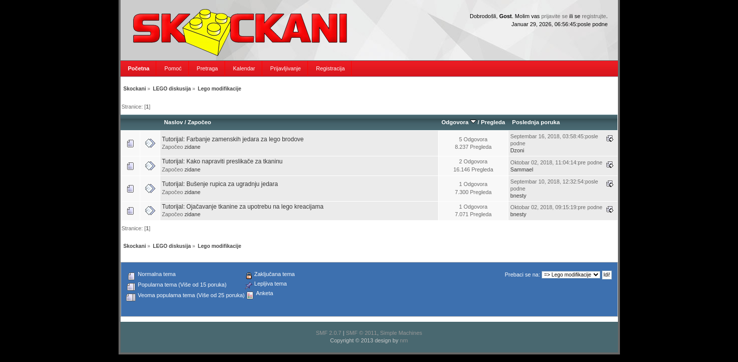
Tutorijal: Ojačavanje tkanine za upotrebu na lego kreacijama (243, 206)
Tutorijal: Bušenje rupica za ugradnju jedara (220, 184)
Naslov (173, 122)
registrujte (594, 16)
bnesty (518, 196)
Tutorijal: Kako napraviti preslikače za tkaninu (222, 161)
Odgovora (459, 122)
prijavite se (554, 16)
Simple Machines (401, 333)
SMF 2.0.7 (329, 333)
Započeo (199, 122)
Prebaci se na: (522, 275)
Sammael (522, 169)
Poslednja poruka (536, 122)
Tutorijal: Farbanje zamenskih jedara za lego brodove (232, 139)
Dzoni (517, 150)
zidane (192, 147)
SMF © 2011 (361, 333)
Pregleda (493, 122)
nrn (404, 340)
